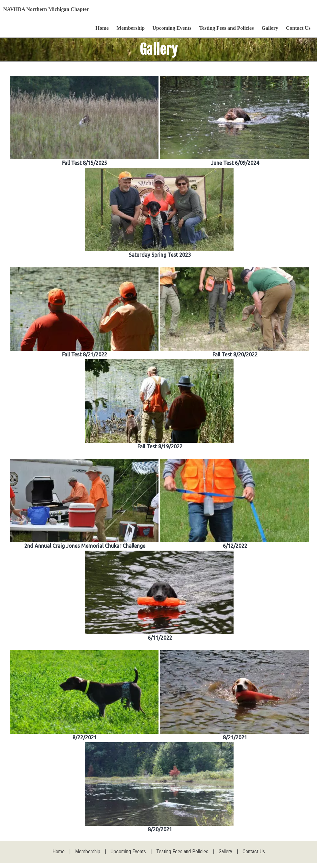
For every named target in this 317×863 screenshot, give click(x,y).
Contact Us (298, 28)
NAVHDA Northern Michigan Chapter (46, 9)
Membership (130, 28)
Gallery (269, 28)
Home (102, 28)
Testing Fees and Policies (226, 28)
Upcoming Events (171, 28)
